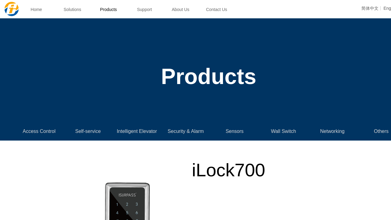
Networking (332, 131)
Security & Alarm (186, 131)
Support (144, 9)
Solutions (72, 9)
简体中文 (369, 8)
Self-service (88, 131)
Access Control (39, 131)
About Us (180, 9)
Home (36, 9)
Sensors (235, 131)
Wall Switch (283, 131)
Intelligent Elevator (137, 131)
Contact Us (216, 9)
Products (108, 9)
